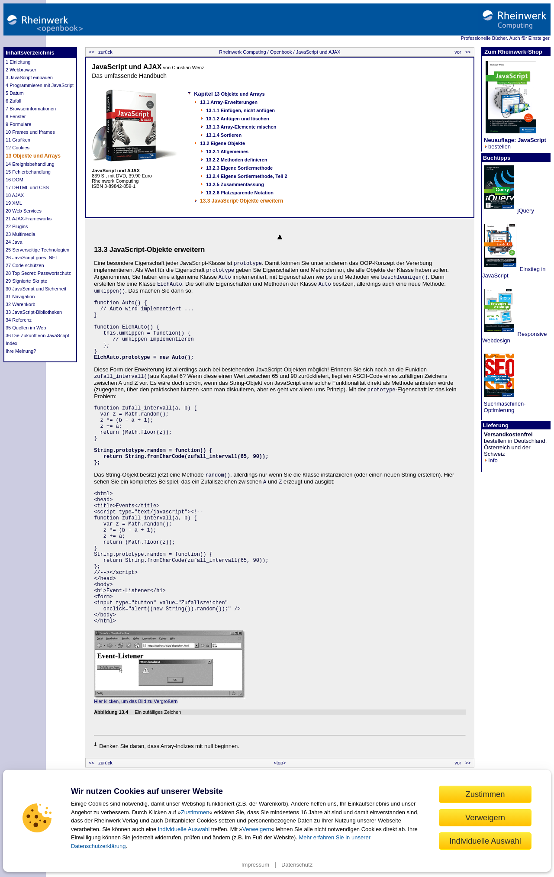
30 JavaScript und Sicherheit (36, 288)
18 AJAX (15, 195)
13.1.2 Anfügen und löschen (237, 118)
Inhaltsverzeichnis (30, 52)
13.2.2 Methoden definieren (236, 159)
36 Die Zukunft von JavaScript (37, 335)
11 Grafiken (18, 139)
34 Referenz (19, 319)
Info (491, 460)
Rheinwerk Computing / (243, 52)
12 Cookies (17, 147)
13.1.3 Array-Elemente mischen (241, 126)
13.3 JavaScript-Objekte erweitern (241, 201)
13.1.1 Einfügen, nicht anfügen (240, 110)
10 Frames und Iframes (30, 132)
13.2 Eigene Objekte (222, 143)
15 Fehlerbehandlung (28, 171)
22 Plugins (17, 226)
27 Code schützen (25, 265)
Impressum (255, 864)
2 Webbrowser (21, 69)
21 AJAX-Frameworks (29, 218)
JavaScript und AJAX (318, 52)
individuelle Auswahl (183, 829)
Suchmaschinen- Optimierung (503, 406)
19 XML (14, 203)
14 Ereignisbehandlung (30, 164)
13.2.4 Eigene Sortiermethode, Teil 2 (246, 176)
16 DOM (14, 179)
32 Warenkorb (20, 304)
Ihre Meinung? (21, 351)
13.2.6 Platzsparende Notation (240, 192)
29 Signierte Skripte (26, 281)
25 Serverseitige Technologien (37, 249)
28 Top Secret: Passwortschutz (38, 273)
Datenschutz (296, 864)
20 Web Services (24, 210)
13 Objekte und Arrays (33, 156)
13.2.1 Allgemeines (227, 151)
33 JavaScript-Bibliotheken (34, 312)
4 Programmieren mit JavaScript (40, 85)
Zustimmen (195, 812)
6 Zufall (13, 100)
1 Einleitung (18, 61)
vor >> (463, 52)
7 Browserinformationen (31, 108)
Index (11, 343)
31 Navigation (20, 296)
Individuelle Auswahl (485, 840)
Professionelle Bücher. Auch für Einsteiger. (506, 38)
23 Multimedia (20, 234)
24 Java (14, 242)
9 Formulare (18, 124)
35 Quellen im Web (26, 327)
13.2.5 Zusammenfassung (235, 184)
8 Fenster (16, 116)
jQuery (525, 210)
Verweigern (256, 829)
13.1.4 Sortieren (224, 135)
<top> (280, 762)
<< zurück (99, 52)
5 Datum (15, 93)
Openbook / (282, 52)
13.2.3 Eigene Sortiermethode (239, 168)
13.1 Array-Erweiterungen (229, 102)
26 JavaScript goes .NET (32, 257)
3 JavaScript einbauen (29, 77)
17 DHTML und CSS (27, 187)
